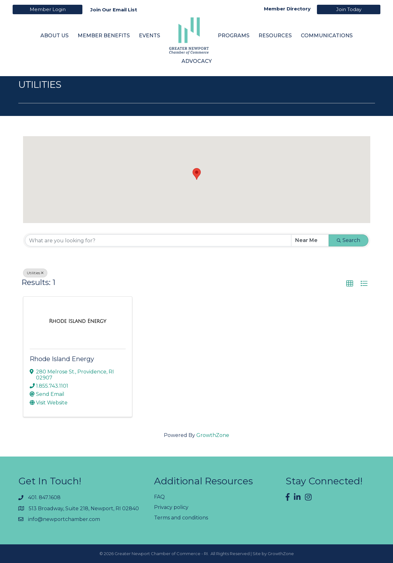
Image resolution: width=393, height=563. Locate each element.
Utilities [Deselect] (35, 272)
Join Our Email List (113, 10)
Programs (233, 36)
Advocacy (197, 61)
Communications (327, 36)
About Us (54, 36)
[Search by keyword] (158, 240)
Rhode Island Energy (62, 359)
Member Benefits (104, 36)
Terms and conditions (181, 518)
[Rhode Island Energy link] (77, 321)
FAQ (159, 497)
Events (149, 36)
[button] (197, 174)
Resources (275, 36)
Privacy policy (171, 507)
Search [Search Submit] (348, 240)
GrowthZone (212, 435)
